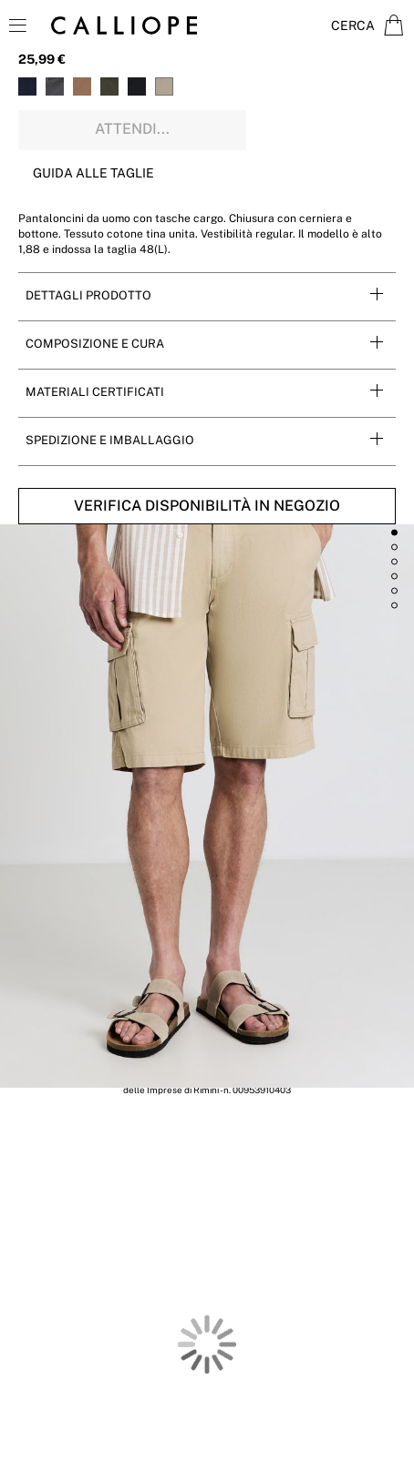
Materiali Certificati (95, 392)
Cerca (353, 25)
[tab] (207, 296)
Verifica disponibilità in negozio (207, 505)
